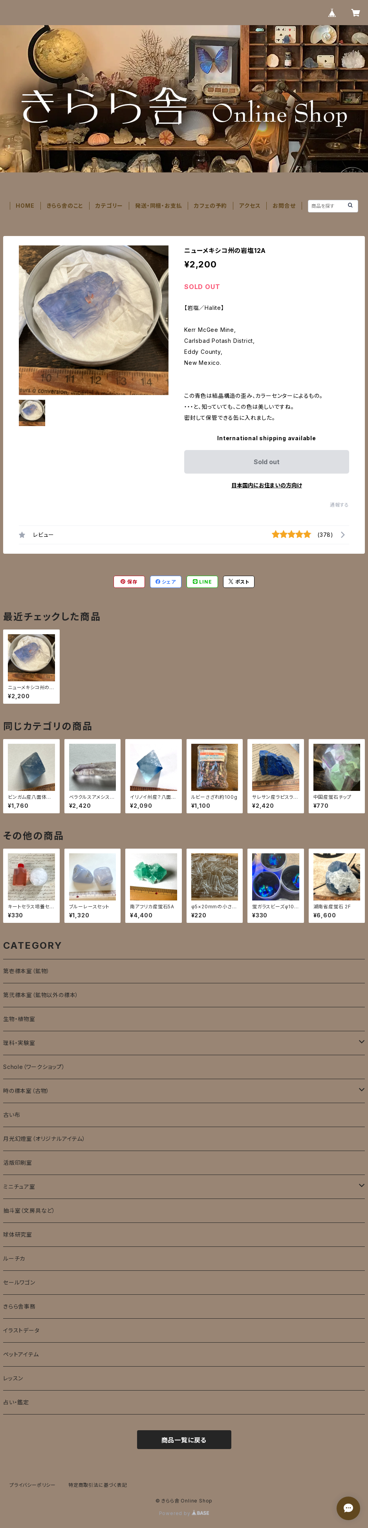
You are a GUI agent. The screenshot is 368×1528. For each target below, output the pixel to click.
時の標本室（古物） (26, 1090)
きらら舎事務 (19, 1306)
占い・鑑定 (16, 1402)
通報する (339, 505)
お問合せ (284, 205)
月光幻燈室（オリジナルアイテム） (44, 1138)
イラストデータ (21, 1330)
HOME (25, 205)
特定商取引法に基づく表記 (97, 1485)
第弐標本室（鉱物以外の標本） (41, 995)
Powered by (184, 1513)
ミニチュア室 (19, 1186)
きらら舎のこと (65, 205)
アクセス (249, 205)
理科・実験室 (19, 1042)
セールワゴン (19, 1282)
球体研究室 (17, 1234)
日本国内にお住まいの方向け (266, 485)
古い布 (11, 1114)
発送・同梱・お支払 (158, 205)
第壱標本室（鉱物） (26, 971)
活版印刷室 (17, 1162)
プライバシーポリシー (32, 1485)
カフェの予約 (210, 205)
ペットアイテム (21, 1354)
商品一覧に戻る (184, 1440)
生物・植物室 (19, 1019)
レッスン (13, 1378)
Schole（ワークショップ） (34, 1066)
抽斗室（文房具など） (29, 1210)
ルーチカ (14, 1258)
